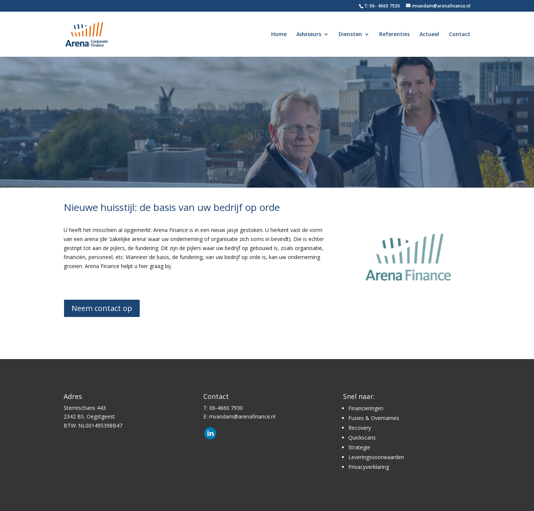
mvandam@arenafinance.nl (242, 416)
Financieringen (365, 408)
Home (279, 35)
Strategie (359, 447)
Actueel (429, 35)
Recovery (359, 427)
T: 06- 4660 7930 (382, 6)
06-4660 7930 (226, 407)
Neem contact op (102, 308)
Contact (459, 35)
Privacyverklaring (368, 466)
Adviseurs (308, 35)
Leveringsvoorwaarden (376, 457)
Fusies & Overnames (373, 418)
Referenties (394, 35)
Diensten (350, 35)
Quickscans (362, 437)
